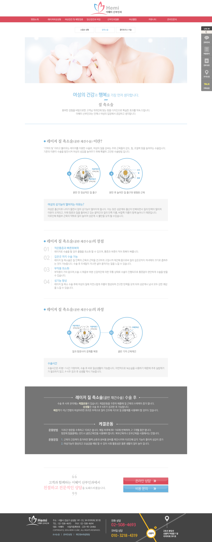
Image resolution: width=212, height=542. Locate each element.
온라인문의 (172, 19)
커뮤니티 (152, 19)
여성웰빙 (133, 19)
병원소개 (35, 19)
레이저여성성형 (54, 19)
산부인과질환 (113, 19)
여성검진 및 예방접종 (74, 19)
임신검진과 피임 (93, 19)
